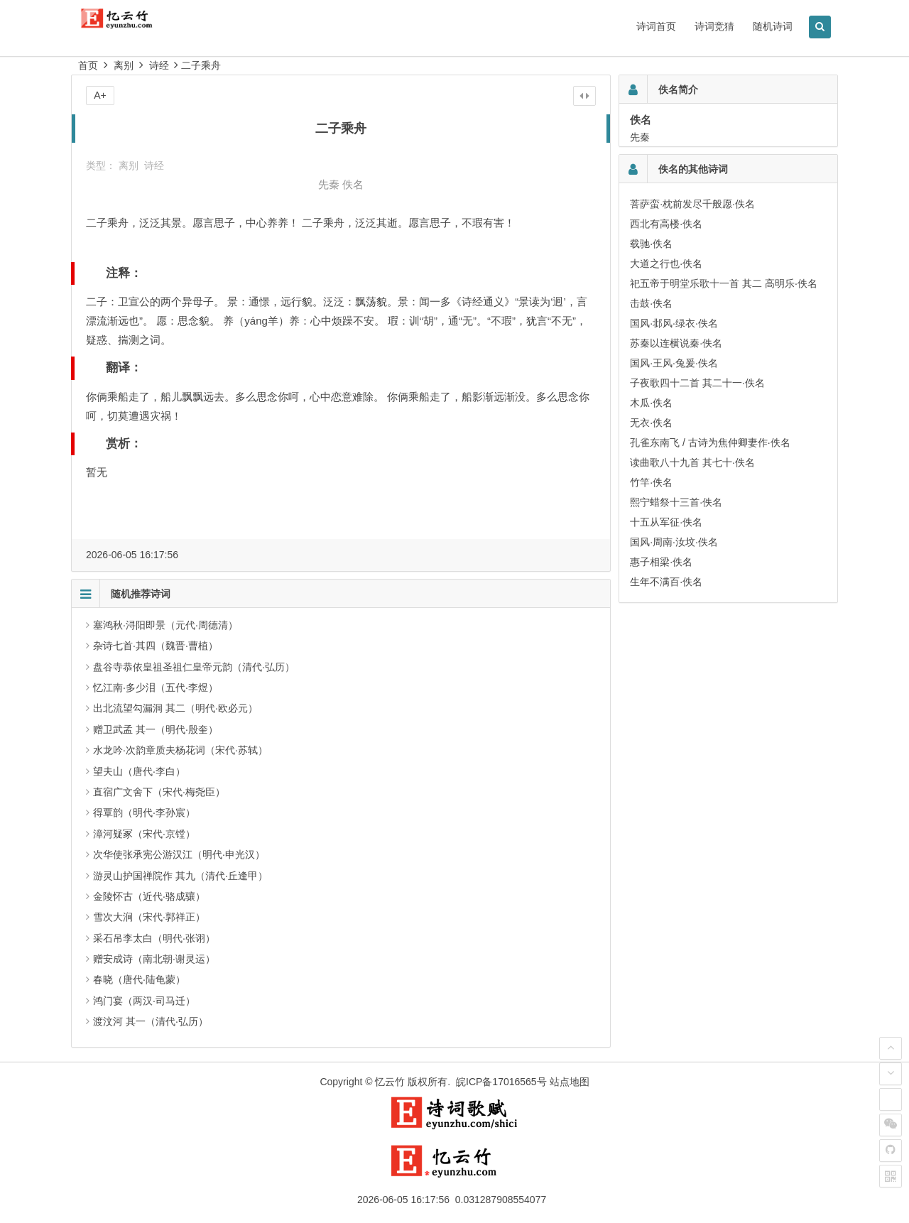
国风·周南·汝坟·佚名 (674, 542)
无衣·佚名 (651, 422)
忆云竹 (390, 1081)
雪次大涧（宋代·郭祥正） (149, 917)
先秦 (328, 184)
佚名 (353, 184)
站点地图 (569, 1081)
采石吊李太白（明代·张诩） (154, 938)
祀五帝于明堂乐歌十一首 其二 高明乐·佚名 (723, 283)
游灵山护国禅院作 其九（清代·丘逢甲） (180, 875)
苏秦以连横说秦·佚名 (676, 343)
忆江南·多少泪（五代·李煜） (155, 687)
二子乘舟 (201, 65)
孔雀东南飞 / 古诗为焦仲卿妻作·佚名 (710, 442)
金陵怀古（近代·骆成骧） (149, 896)
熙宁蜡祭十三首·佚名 (676, 502)
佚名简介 (678, 89)
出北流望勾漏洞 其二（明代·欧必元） (175, 708)
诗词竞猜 (714, 26)
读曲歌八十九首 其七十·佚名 (692, 462)
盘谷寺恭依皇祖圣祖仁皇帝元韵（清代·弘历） (194, 667)
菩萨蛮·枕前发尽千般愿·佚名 (692, 204)
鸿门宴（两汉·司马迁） (144, 1000)
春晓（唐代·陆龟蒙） (139, 979)
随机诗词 (773, 26)
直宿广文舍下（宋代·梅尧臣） (159, 792)
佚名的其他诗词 (693, 169)
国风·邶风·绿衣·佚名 (674, 323)
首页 (88, 65)
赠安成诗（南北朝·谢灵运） (154, 958)
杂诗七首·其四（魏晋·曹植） (155, 645)
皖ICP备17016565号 (501, 1081)
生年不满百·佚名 (666, 581)
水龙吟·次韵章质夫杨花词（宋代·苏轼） (180, 750)
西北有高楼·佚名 (666, 223)
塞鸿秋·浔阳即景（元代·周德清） (165, 625)
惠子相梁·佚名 (661, 561)
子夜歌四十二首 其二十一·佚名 (697, 382)
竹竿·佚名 (651, 482)
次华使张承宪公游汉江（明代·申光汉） (179, 854)
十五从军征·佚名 (666, 522)
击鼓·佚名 (651, 303)
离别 (124, 65)
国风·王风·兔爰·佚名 (674, 363)
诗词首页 (656, 26)
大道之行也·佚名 (666, 263)
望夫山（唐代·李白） (139, 771)
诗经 (159, 65)
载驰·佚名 (651, 243)
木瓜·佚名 (651, 402)
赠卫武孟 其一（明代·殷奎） (155, 729)
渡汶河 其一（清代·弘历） (150, 1021)
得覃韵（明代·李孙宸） (144, 812)
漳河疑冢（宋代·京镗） (144, 833)
